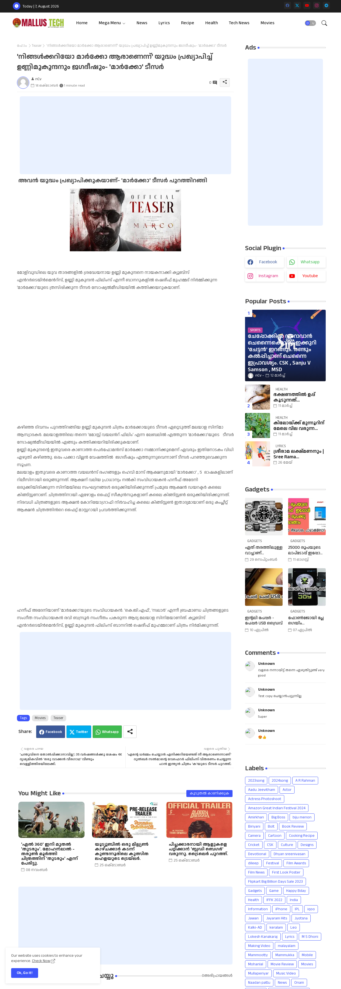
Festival (272, 863)
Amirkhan (256, 817)
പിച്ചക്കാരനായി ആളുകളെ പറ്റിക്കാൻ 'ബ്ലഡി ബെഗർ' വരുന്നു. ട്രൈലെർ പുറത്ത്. (198, 849)
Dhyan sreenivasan (289, 854)
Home (82, 23)
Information (258, 909)
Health (211, 23)
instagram (268, 276)
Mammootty (258, 955)
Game (274, 891)
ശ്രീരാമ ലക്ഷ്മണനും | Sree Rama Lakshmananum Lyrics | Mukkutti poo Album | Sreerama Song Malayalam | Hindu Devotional (298, 454)
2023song (256, 780)
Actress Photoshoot (264, 799)
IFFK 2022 (274, 900)
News (142, 23)
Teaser (37, 45)
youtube (310, 276)
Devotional (257, 854)
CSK (270, 845)
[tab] (82, 23)
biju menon (302, 817)
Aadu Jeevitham (261, 790)
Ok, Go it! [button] (25, 973)
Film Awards (296, 863)
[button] (310, 23)
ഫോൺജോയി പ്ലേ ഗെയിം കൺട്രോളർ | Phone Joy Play (306, 620)
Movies (268, 23)
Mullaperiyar (258, 973)
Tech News (239, 23)
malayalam (286, 946)
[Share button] (130, 731)
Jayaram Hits (276, 918)
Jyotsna (301, 918)
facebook (268, 262)
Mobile (307, 955)
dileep (253, 863)
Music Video (286, 973)
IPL (297, 909)
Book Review (293, 826)
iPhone (281, 909)
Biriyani (254, 826)
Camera (254, 835)
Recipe (187, 23)
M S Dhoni (310, 936)
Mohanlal (255, 964)
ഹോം (22, 45)
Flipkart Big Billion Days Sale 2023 (275, 881)
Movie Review (282, 964)
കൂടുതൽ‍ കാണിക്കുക (209, 793)
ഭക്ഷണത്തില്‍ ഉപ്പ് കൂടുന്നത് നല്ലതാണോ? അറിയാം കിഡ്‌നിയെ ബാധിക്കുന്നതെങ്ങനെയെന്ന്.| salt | (298, 397)
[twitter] (297, 5)
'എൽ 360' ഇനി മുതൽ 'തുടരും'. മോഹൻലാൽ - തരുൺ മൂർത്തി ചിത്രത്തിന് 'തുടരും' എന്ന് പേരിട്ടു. (49, 854)
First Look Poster (286, 872)
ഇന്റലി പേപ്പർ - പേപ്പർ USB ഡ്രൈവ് (264, 620)
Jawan (253, 918)
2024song (280, 780)
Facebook (54, 731)
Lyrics (164, 23)
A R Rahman (305, 780)
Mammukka (284, 955)
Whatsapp (110, 731)
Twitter (82, 731)
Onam (299, 982)
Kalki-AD (255, 927)
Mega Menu (110, 23)
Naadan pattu (259, 982)
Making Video (259, 946)
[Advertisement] (125, 135)
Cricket (254, 845)
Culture (287, 845)
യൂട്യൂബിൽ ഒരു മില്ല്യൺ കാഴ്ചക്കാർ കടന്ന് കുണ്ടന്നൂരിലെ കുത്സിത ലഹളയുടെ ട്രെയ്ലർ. (122, 851)
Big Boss (278, 817)
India (294, 900)
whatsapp (310, 262)
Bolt (271, 826)
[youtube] (306, 5)
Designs (307, 845)
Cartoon (274, 835)
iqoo (311, 909)
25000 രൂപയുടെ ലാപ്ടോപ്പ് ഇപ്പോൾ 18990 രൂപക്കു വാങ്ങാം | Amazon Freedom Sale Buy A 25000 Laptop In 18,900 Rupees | (306, 550)
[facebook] (287, 5)
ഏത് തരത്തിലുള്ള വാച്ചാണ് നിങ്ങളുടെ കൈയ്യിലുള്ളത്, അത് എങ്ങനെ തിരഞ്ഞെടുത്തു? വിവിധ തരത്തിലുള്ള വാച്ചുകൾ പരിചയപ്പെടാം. (264, 550)
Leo (293, 927)
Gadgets (255, 891)
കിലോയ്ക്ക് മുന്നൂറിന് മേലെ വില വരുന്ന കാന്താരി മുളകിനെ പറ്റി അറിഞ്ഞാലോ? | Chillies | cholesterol (298, 426)
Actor (287, 790)
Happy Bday (296, 891)
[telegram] (326, 5)
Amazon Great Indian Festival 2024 (276, 808)
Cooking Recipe (302, 835)
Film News (256, 872)
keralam (276, 927)
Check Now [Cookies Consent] (41, 961)
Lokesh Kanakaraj (263, 936)
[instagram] (316, 5)
